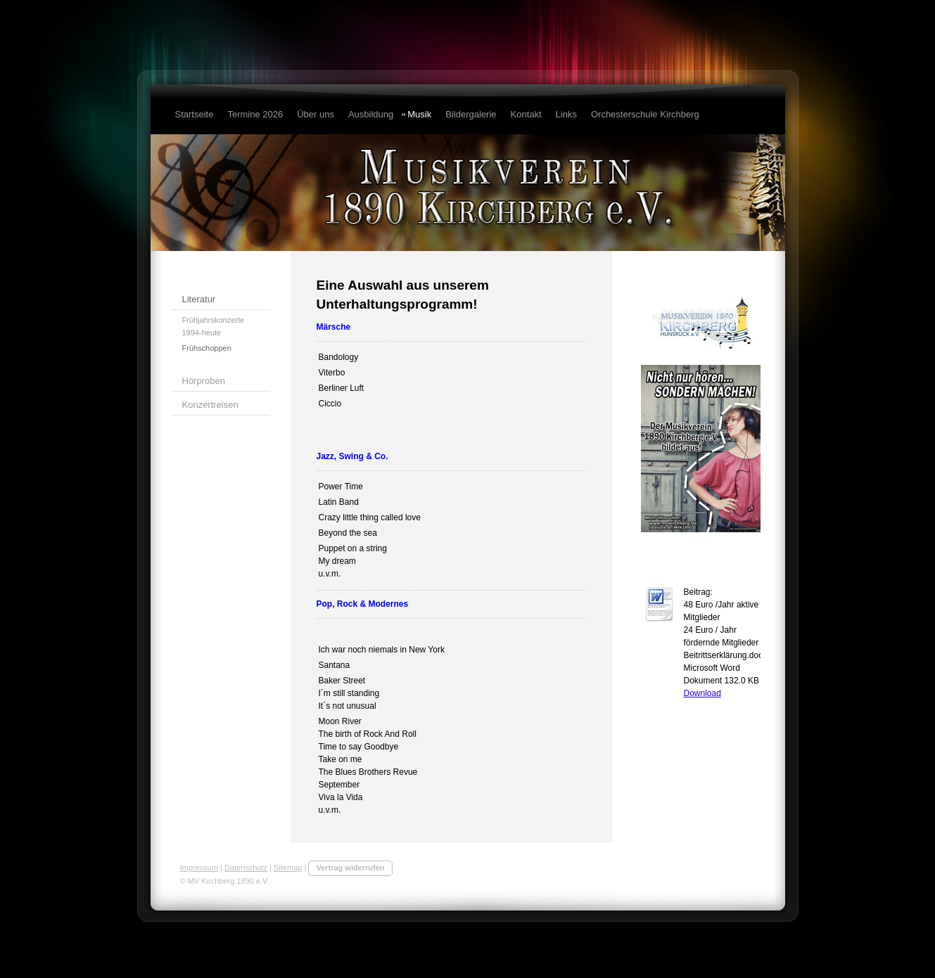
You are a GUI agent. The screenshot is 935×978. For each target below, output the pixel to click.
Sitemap (288, 867)
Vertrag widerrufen (350, 867)
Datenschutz (245, 867)
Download (702, 693)
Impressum (199, 867)
